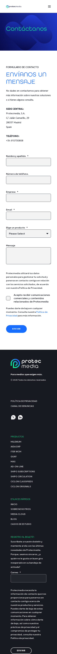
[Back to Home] (13, 6)
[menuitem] (24, 401)
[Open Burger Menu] (49, 6)
